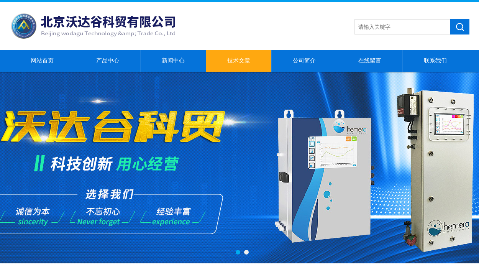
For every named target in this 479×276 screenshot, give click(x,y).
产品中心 (107, 61)
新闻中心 (173, 61)
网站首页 (42, 61)
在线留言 (369, 61)
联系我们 (435, 61)
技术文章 (238, 61)
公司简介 (304, 61)
